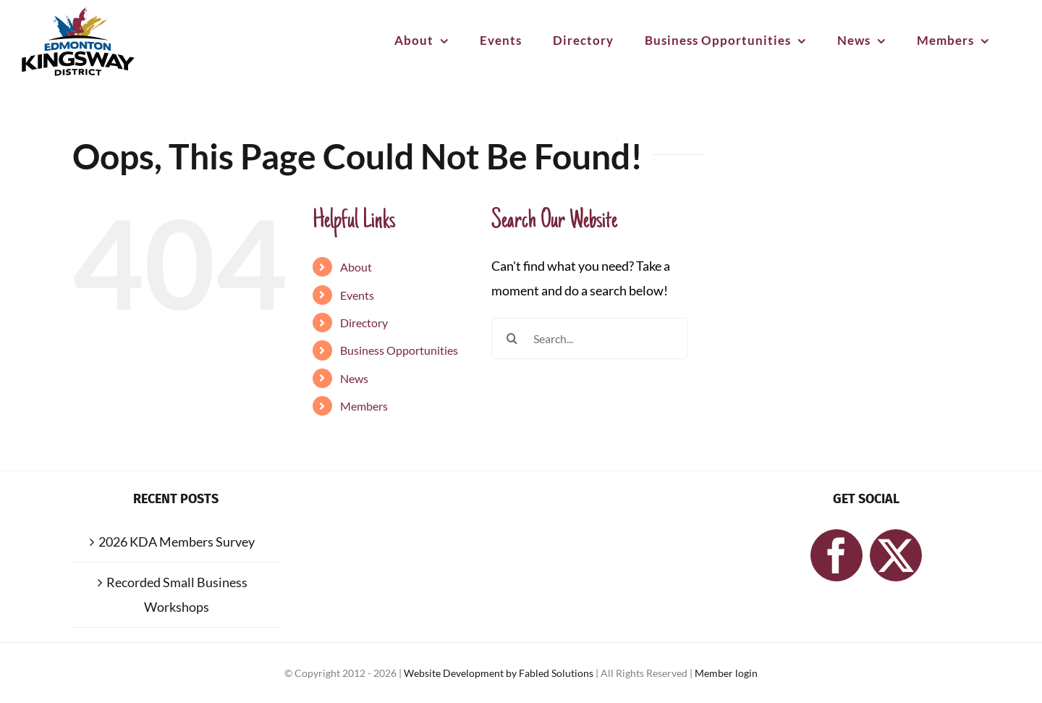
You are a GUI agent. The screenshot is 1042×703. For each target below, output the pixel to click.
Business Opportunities (399, 350)
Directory (364, 322)
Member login (726, 673)
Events (357, 295)
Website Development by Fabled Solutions (500, 673)
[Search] (512, 338)
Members (364, 406)
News (354, 378)
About (356, 267)
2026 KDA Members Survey (176, 542)
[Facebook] (836, 555)
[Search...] (589, 338)
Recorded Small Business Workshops (176, 594)
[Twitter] (896, 555)
